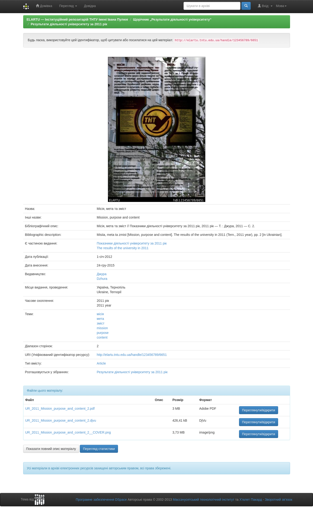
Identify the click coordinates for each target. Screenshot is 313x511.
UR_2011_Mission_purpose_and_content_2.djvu (60, 420)
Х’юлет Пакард (250, 499)
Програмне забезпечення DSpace (101, 499)
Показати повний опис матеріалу (51, 449)
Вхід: (265, 6)
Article (101, 363)
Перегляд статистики (99, 449)
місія (100, 314)
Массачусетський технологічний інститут (203, 499)
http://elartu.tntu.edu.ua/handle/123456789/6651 (132, 355)
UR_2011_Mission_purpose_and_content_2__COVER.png (68, 432)
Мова (281, 6)
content (102, 337)
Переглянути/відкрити (258, 410)
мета (100, 319)
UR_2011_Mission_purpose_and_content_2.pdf (60, 408)
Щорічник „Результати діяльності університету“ (172, 19)
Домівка (44, 6)
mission (102, 328)
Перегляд (68, 6)
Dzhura (102, 279)
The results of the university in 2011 (122, 248)
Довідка (90, 6)
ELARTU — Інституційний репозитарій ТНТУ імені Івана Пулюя (77, 19)
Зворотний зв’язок (278, 499)
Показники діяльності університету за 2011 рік (132, 243)
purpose (103, 333)
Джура (101, 274)
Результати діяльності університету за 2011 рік (69, 24)
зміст (100, 323)
